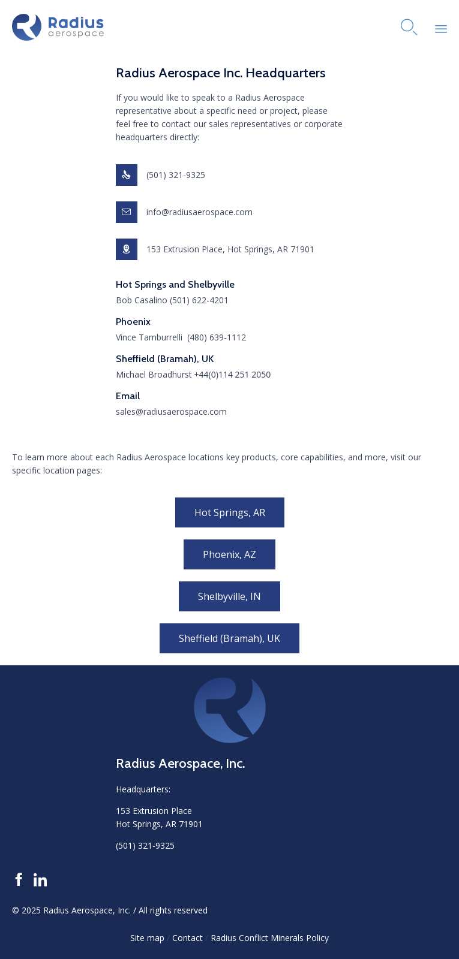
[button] (229, 512)
